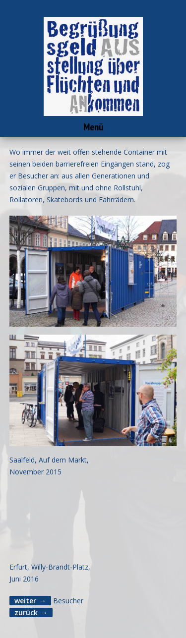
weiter (25, 600)
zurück (26, 612)
